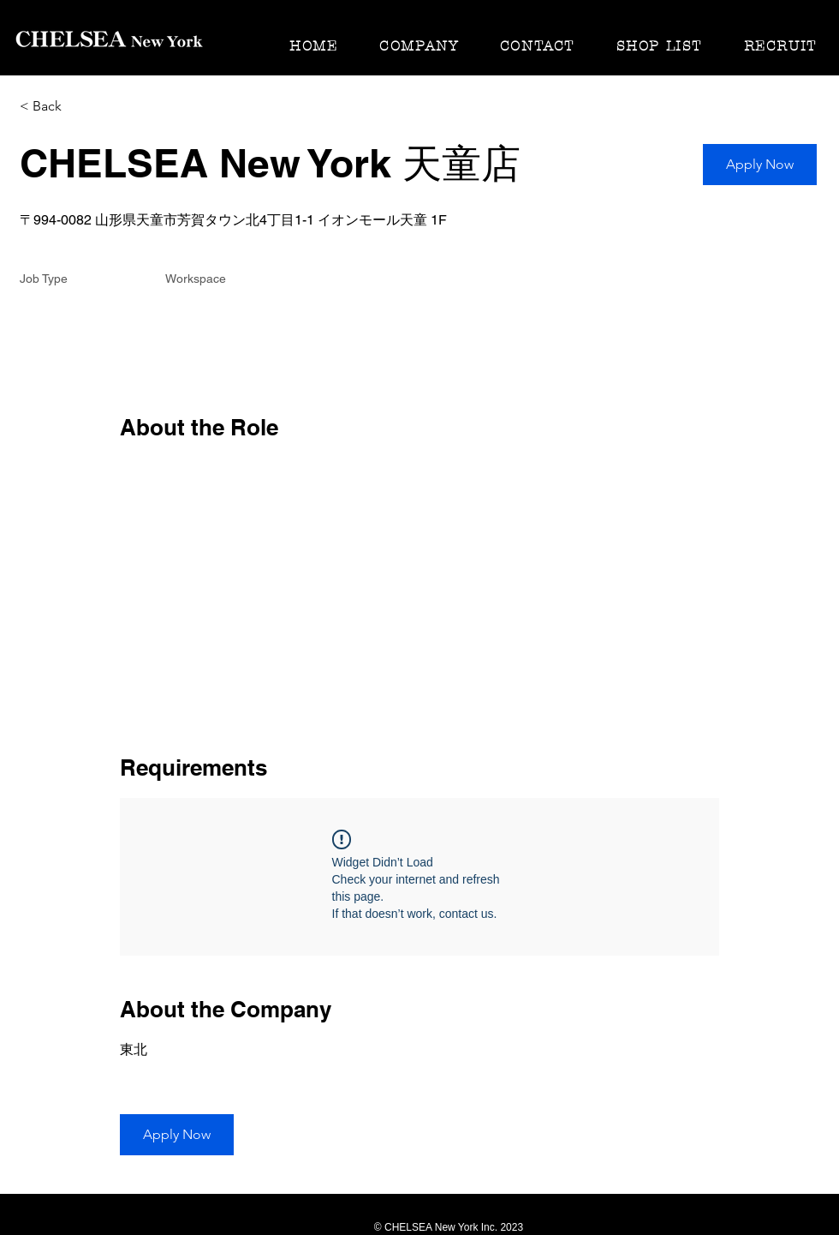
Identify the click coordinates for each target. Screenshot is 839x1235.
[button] (419, 46)
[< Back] (80, 106)
